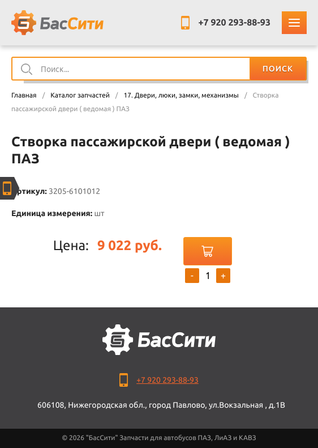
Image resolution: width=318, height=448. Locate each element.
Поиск (278, 68)
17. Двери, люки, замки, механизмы (180, 95)
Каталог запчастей (80, 95)
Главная (24, 95)
